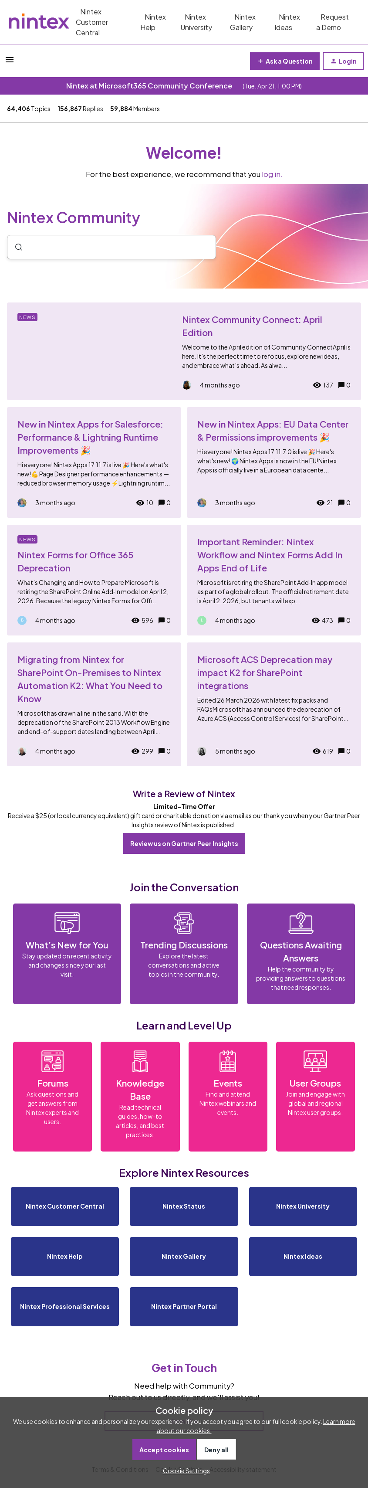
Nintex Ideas (287, 22)
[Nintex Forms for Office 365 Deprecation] (94, 580)
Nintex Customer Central (92, 22)
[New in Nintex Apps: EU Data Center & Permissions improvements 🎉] (274, 462)
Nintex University (196, 22)
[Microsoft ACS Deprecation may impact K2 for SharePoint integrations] (274, 704)
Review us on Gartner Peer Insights (184, 843)
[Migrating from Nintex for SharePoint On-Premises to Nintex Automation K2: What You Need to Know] (94, 704)
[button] (184, 1470)
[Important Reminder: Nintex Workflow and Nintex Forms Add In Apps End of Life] (274, 580)
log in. (272, 174)
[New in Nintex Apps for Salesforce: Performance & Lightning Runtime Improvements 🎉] (94, 462)
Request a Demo (332, 22)
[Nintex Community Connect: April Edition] (184, 351)
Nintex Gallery (243, 22)
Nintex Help (153, 22)
